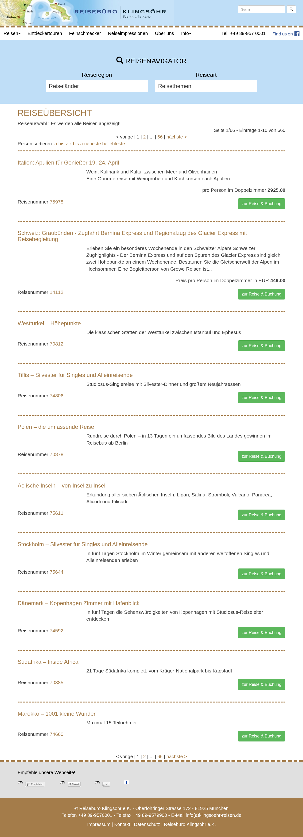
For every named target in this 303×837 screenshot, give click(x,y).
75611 (56, 513)
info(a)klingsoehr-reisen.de (213, 815)
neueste (92, 143)
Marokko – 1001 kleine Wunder (57, 713)
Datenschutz (147, 824)
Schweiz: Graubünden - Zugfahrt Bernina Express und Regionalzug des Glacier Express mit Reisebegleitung (132, 236)
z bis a (76, 143)
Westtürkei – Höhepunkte (49, 323)
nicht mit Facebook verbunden (20, 782)
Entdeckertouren (44, 33)
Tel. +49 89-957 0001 (243, 33)
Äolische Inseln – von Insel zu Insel (61, 485)
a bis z (61, 143)
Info (186, 33)
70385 (56, 682)
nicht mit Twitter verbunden (62, 782)
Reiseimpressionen (128, 33)
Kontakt (122, 824)
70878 (56, 454)
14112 (56, 292)
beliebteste (113, 143)
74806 (56, 395)
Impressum (98, 824)
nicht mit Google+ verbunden (97, 782)
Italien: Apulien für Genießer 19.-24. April (68, 162)
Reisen (12, 33)
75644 (56, 572)
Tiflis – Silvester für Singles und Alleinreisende (75, 375)
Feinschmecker (85, 33)
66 (160, 136)
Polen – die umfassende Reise (56, 427)
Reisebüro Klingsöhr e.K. (190, 824)
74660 (56, 734)
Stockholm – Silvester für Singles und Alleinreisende (83, 544)
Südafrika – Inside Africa (48, 662)
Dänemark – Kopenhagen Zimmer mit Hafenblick (79, 603)
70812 (56, 343)
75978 (56, 201)
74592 (56, 630)
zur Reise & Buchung (261, 203)
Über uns (164, 33)
